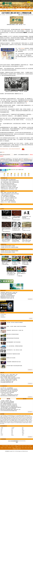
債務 (23, 430)
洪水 (9, 428)
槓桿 (24, 430)
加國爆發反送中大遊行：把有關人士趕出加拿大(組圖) (9, 199)
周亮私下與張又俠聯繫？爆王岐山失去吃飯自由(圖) (8, 420)
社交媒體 (14, 430)
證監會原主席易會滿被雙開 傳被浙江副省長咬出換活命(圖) (6, 241)
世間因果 (24, 242)
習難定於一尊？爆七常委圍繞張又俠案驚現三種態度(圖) (8, 401)
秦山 (1, 445)
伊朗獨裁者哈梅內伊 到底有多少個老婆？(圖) (7, 310)
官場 (8, 7)
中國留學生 (23, 52)
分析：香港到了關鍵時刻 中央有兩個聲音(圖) (8, 208)
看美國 (4, 10)
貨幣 (27, 430)
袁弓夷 (11, 428)
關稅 (2, 429)
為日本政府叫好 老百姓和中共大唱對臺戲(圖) (7, 404)
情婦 (27, 429)
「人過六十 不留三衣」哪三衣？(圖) (5, 405)
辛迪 (22, 447)
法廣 (12, 430)
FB (15, 430)
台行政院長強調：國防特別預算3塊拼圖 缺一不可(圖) (8, 387)
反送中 (24, 33)
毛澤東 (14, 242)
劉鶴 (11, 429)
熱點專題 (2, 324)
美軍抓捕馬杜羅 (3, 329)
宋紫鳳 (2, 439)
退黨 (17, 428)
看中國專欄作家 (4, 438)
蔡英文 (16, 431)
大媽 (21, 431)
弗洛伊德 (22, 428)
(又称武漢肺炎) (5, 427)
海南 (3, 276)
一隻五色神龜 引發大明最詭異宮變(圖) (6, 306)
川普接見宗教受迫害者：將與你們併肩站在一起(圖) (9, 201)
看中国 (7, 4)
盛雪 (12, 444)
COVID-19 (15, 427)
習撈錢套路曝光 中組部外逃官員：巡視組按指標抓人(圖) (8, 418)
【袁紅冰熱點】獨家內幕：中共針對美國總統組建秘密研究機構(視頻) (10, 419)
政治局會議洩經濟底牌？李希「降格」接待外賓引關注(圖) (9, 402)
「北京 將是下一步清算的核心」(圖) (5, 412)
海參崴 (13, 431)
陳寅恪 (16, 242)
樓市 (7, 431)
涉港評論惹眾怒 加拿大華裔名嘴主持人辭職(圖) (8, 198)
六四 (15, 428)
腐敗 (28, 429)
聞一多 (19, 242)
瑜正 (12, 446)
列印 (26, 14)
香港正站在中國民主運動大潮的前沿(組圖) (7, 195)
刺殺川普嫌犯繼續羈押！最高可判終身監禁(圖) (13, 354)
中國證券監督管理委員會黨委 (9, 243)
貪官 (25, 429)
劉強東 (20, 431)
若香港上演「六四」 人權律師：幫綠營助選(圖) (8, 214)
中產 (11, 431)
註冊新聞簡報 (3, 451)
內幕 (21, 429)
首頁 (3, 7)
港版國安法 (13, 428)
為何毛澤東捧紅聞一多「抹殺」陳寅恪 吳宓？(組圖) (14, 362)
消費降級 (27, 276)
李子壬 (2, 447)
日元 (2, 431)
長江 (8, 428)
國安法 (23, 427)
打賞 (23, 14)
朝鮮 (16, 430)
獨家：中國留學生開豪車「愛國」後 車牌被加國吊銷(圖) (10, 194)
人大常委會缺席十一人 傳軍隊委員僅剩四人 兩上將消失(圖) (9, 406)
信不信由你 (27, 242)
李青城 (23, 445)
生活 (27, 7)
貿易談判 (9, 429)
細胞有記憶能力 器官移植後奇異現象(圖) (12, 346)
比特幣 (31, 430)
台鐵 (21, 427)
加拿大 (18, 430)
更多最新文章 (30, 395)
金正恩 (29, 428)
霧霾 (30, 431)
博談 (16, 7)
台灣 (14, 431)
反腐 (30, 429)
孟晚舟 (1, 429)
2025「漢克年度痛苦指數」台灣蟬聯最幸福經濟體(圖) (14, 358)
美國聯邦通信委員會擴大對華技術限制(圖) (12, 350)
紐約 (19, 7)
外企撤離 (24, 276)
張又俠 (29, 427)
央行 (21, 430)
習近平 (27, 427)
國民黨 (20, 427)
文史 (24, 7)
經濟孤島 (7, 276)
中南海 (19, 429)
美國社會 (9, 10)
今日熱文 (2, 221)
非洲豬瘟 (26, 431)
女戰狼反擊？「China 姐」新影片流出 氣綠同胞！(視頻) (21, 285)
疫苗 (18, 428)
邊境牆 (4, 429)
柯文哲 (20, 428)
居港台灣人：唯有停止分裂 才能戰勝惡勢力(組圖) (9, 210)
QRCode (12, 181)
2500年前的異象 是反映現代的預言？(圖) (6, 394)
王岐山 (31, 428)
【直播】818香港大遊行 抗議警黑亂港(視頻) (8, 212)
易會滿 (4, 243)
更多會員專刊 (30, 311)
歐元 (0, 431)
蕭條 (15, 276)
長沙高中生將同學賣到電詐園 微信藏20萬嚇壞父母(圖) (8, 422)
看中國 (3, 164)
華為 (27, 428)
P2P (29, 431)
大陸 (5, 7)
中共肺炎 (1, 427)
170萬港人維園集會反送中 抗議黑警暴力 (7, 207)
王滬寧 (13, 429)
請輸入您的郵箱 (10, 453)
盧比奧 (11, 427)
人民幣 (29, 430)
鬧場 (27, 113)
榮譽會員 (29, 171)
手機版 (19, 14)
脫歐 (20, 430)
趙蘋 (22, 444)
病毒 (13, 427)
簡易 (22, 439)
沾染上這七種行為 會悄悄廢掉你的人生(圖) (6, 393)
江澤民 (15, 429)
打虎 (31, 429)
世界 (21, 7)
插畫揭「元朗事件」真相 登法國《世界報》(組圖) (9, 204)
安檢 (13, 276)
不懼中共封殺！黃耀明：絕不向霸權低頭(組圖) (8, 191)
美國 (11, 7)
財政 (8, 431)
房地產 (5, 431)
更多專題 (30, 330)
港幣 (3, 431)
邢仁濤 (2, 446)
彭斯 (6, 429)
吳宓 (17, 242)
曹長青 (12, 447)
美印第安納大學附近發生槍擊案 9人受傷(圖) (8, 264)
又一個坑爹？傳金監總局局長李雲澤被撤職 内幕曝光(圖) (16, 229)
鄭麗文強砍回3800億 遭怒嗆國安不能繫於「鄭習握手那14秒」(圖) (10, 421)
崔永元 (17, 429)
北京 (18, 431)
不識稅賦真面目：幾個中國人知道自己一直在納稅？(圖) (8, 304)
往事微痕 (7, 430)
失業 (16, 276)
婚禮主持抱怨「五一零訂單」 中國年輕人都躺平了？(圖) (8, 386)
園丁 (1, 444)
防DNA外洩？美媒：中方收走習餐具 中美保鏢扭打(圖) (8, 403)
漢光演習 (18, 427)
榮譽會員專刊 (3, 302)
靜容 (12, 445)
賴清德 (9, 427)
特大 (28, 14)
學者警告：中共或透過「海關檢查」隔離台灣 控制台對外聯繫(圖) (16, 338)
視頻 (1, 266)
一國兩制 (5, 430)
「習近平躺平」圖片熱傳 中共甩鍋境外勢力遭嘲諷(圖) (14, 334)
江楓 (22, 446)
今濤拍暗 (12, 439)
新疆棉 (6, 428)
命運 (31, 242)
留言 (25, 14)
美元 (25, 430)
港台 (13, 7)
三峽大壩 (4, 428)
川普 (7, 427)
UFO (24, 428)
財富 (9, 431)
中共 (26, 428)
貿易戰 (25, 427)
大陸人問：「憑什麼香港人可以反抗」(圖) (7, 211)
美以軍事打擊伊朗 (3, 326)
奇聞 (30, 7)
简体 (21, 14)
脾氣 (29, 242)
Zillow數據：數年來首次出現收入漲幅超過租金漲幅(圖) (9, 259)
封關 (5, 276)
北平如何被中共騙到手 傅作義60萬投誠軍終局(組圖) (8, 305)
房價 (22, 431)
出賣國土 (1, 428)
